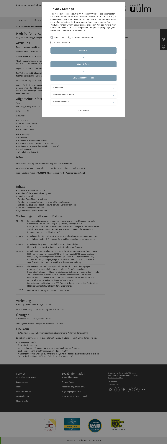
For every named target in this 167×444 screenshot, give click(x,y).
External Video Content (82, 37)
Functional (59, 37)
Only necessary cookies (83, 78)
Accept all (83, 50)
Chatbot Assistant (62, 42)
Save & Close (83, 64)
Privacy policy (83, 110)
